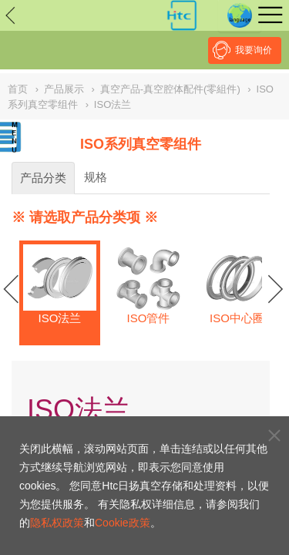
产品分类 (43, 177)
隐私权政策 (57, 522)
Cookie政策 (122, 522)
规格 (95, 176)
